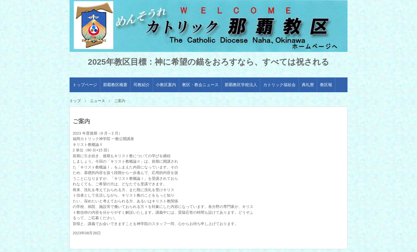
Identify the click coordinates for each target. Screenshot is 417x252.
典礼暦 (308, 84)
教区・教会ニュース (200, 84)
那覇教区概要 (115, 84)
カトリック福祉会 (279, 84)
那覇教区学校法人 (241, 84)
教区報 (326, 84)
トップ (75, 101)
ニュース (97, 101)
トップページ (85, 84)
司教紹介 (141, 84)
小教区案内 (166, 84)
